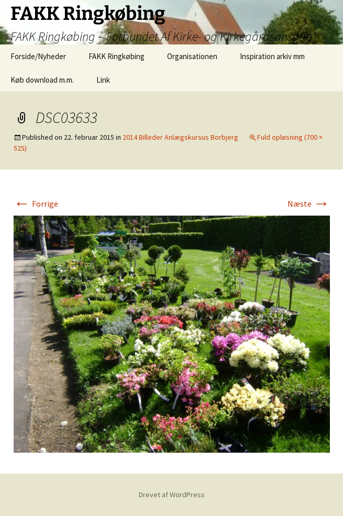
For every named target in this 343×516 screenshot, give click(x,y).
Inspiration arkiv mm (272, 56)
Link (103, 80)
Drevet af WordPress (172, 494)
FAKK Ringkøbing (116, 56)
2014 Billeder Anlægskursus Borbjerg (180, 137)
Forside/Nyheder (38, 56)
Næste (308, 203)
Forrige (36, 203)
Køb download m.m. (42, 80)
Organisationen (192, 56)
